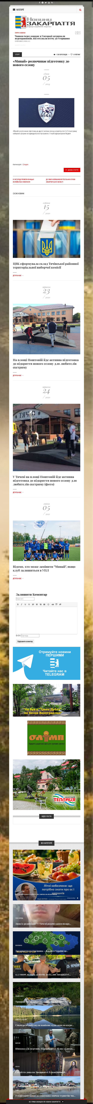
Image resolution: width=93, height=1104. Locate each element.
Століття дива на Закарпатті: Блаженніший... (41, 1072)
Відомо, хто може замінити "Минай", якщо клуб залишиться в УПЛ (44, 568)
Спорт (25, 165)
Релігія (17, 1066)
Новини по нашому (21, 1019)
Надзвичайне (19, 996)
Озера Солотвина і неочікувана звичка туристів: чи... (45, 1095)
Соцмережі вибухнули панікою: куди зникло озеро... (44, 1025)
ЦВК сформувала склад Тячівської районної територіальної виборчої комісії (46, 265)
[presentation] (18, 604)
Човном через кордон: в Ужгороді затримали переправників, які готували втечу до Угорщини (42, 37)
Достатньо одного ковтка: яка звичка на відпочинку (36, 894)
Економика (18, 945)
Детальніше (18, 275)
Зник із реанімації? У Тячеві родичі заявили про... (43, 923)
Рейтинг (75, 54)
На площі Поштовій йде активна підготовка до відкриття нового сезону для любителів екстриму (46, 363)
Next (79, 33)
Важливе (17, 1043)
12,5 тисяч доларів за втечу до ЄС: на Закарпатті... (43, 974)
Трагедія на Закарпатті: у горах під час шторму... (42, 1001)
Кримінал (18, 969)
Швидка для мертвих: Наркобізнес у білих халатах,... (45, 1048)
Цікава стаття (72, 170)
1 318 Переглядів (60, 54)
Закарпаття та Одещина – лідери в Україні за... (41, 951)
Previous (76, 33)
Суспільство (19, 891)
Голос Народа (19, 918)
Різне (17, 1090)
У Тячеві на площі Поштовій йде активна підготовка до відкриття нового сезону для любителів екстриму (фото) (45, 480)
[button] (18, 604)
